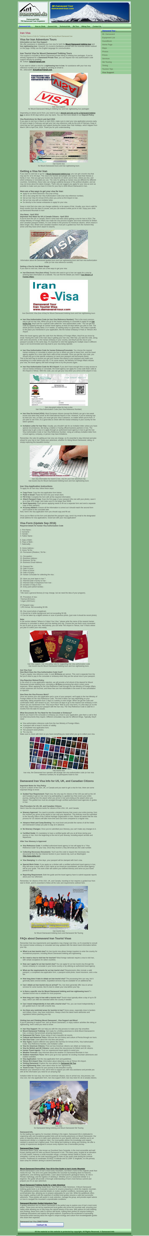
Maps (104, 48)
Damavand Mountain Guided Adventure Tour (38, 1203)
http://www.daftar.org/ (31, 856)
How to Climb (40, 26)
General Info (52, 26)
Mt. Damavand (108, 34)
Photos (105, 51)
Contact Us (97, 26)
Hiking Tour (85, 26)
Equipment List (108, 37)
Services (106, 58)
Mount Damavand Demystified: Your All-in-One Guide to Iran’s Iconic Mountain (52, 1169)
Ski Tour (76, 26)
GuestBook (107, 41)
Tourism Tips (107, 69)
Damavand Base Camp (29, 1148)
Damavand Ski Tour (68, 1063)
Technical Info (65, 26)
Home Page (107, 44)
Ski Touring (107, 62)
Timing (105, 65)
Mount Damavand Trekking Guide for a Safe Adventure (42, 1185)
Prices (105, 55)
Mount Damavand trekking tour (58, 174)
